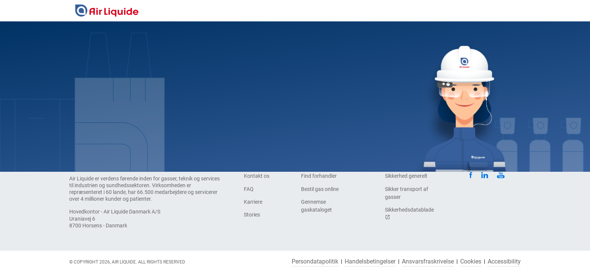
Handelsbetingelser (370, 262)
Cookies (470, 262)
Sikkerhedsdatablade (409, 213)
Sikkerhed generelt (406, 176)
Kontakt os (256, 176)
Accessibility (504, 262)
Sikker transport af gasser (406, 193)
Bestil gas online (320, 189)
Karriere (253, 202)
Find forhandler (319, 176)
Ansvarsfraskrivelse (428, 262)
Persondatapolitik (315, 262)
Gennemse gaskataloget (316, 206)
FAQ (249, 189)
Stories (252, 215)
